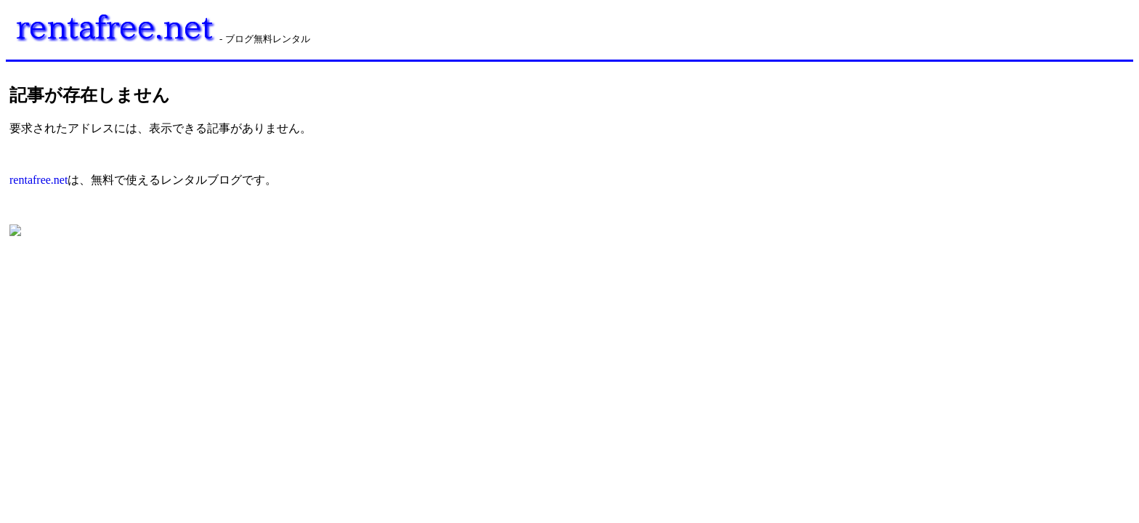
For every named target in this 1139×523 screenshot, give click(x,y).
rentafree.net (38, 180)
